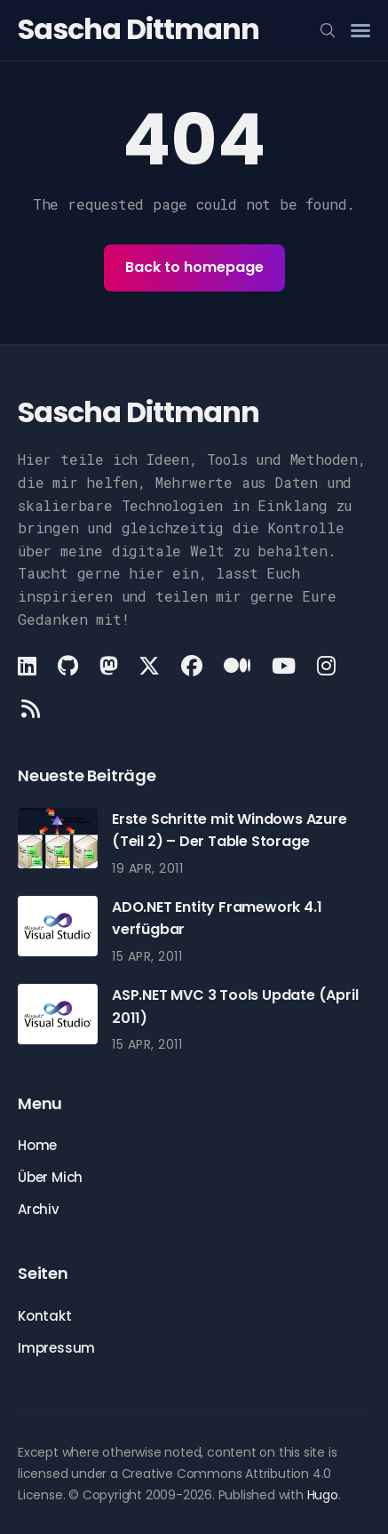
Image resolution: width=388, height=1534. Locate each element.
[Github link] (68, 665)
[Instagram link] (326, 665)
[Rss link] (31, 708)
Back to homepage (194, 267)
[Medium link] (237, 665)
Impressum (56, 1347)
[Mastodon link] (109, 665)
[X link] (149, 665)
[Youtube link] (283, 665)
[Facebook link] (192, 665)
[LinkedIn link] (29, 665)
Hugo (322, 1495)
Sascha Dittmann (138, 29)
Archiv (38, 1209)
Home (37, 1145)
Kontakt (45, 1315)
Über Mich (50, 1177)
